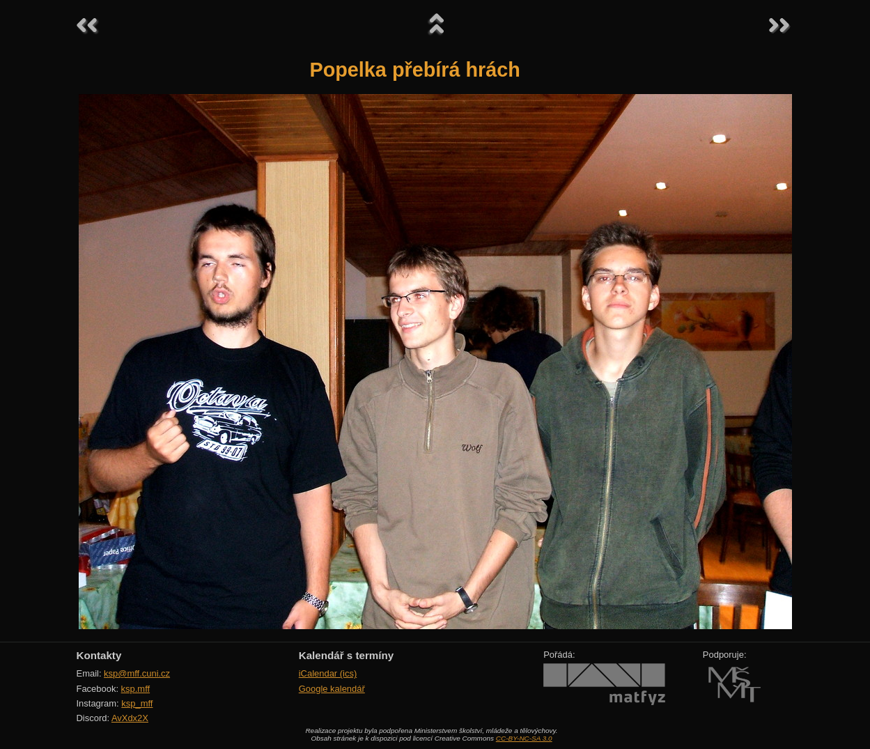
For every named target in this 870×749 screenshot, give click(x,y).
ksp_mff (137, 703)
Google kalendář (332, 689)
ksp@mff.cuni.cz (137, 673)
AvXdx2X (129, 718)
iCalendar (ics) (328, 673)
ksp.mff (135, 689)
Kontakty (99, 655)
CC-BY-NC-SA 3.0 (524, 738)
